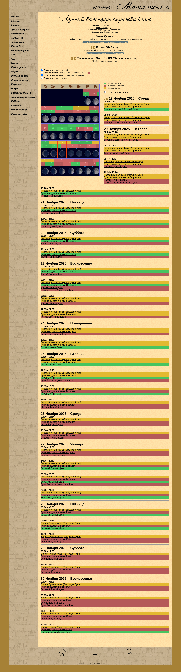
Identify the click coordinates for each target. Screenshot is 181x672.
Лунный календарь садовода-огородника (103, 30)
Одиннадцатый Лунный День (56, 632)
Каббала (15, 101)
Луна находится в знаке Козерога (58, 301)
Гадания (15, 25)
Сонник (14, 63)
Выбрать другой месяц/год (94, 50)
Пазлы (14, 71)
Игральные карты (20, 75)
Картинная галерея (21, 92)
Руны (13, 54)
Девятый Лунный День (52, 541)
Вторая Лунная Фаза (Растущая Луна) (61, 523)
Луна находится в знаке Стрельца (58, 193)
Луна (13, 58)
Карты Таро (17, 46)
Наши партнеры (19, 113)
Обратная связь (19, 109)
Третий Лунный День (52, 257)
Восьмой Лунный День (52, 468)
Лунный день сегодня (118, 50)
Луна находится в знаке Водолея (58, 391)
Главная (15, 16)
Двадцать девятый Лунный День (121, 122)
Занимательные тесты (23, 96)
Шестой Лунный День (52, 407)
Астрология (17, 37)
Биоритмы (16, 84)
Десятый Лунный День (52, 572)
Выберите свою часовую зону (105, 61)
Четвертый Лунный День (53, 317)
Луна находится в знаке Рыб (56, 495)
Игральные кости (19, 80)
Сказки (14, 88)
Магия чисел (139, 6)
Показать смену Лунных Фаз (55, 78)
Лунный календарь (20, 29)
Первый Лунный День (115, 166)
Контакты (16, 105)
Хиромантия (17, 42)
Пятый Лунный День (51, 347)
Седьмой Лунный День (53, 438)
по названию (106, 39)
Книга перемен (18, 67)
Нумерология (17, 33)
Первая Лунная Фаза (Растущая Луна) (124, 161)
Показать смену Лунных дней (56, 70)
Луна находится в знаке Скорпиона (122, 106)
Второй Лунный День (52, 226)
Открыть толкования (117, 92)
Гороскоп (15, 20)
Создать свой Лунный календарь (106, 32)
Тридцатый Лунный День (117, 153)
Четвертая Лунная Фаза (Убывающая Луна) (127, 104)
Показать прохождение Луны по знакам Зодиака (64, 75)
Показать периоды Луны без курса (58, 73)
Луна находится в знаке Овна (56, 616)
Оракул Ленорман (20, 50)
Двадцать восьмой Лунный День (121, 109)
